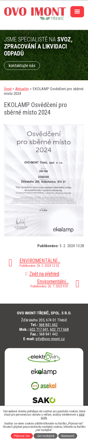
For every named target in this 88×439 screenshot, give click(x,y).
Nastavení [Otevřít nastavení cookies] (67, 436)
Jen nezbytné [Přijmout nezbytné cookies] (45, 436)
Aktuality (22, 88)
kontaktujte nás (22, 65)
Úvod (7, 88)
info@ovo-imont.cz (50, 338)
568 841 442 (48, 324)
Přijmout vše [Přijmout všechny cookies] (22, 436)
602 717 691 (39, 329)
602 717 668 (59, 329)
